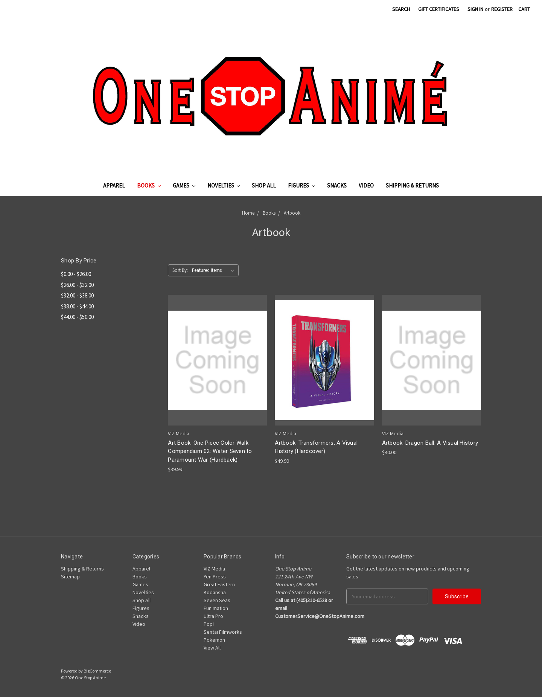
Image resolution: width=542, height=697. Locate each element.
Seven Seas (217, 600)
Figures (301, 185)
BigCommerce (97, 671)
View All (212, 647)
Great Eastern (219, 584)
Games (184, 185)
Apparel (114, 185)
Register (502, 9)
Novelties (223, 185)
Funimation (216, 608)
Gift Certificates (438, 9)
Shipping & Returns (412, 185)
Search (401, 9)
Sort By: (180, 270)
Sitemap (70, 576)
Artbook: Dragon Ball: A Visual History (430, 442)
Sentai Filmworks (223, 631)
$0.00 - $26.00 (76, 274)
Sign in (475, 9)
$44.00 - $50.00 (77, 316)
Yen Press (215, 576)
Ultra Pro (213, 616)
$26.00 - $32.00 (77, 284)
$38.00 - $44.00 (77, 306)
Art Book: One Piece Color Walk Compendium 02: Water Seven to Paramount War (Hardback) (210, 451)
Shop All (264, 185)
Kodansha (215, 592)
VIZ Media (214, 568)
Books (149, 185)
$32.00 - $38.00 (77, 295)
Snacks (337, 185)
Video (366, 185)
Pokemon (214, 639)
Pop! (209, 624)
